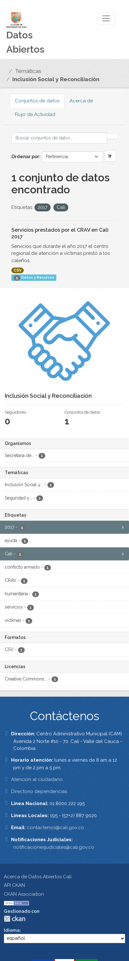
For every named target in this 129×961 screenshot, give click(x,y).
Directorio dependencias (39, 791)
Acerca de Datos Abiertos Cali (37, 877)
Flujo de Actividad (35, 114)
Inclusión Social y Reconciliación (55, 79)
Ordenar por (25, 156)
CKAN (14, 918)
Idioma (12, 930)
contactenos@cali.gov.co (55, 827)
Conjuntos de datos (37, 101)
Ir (110, 155)
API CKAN (14, 885)
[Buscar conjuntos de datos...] (59, 138)
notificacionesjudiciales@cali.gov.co (53, 847)
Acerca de (81, 101)
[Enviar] (112, 136)
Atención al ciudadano (37, 779)
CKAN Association (24, 894)
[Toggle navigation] (106, 18)
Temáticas (28, 71)
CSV (18, 270)
